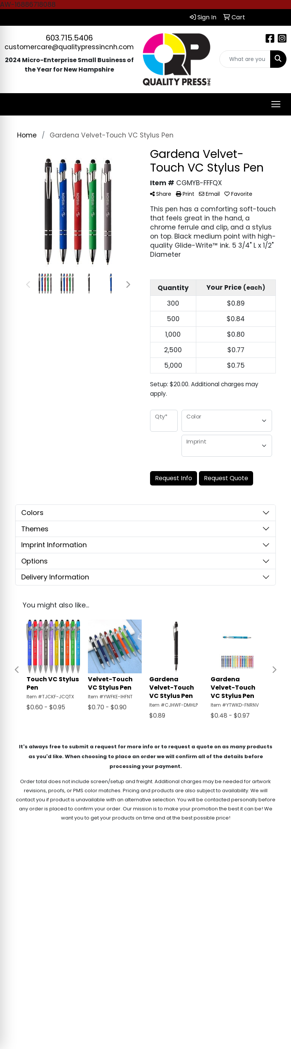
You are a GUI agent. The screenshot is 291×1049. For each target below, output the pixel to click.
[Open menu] (275, 104)
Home (160, 870)
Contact (272, 870)
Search (234, 870)
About (196, 870)
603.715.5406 (69, 38)
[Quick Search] (245, 59)
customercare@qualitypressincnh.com (69, 47)
